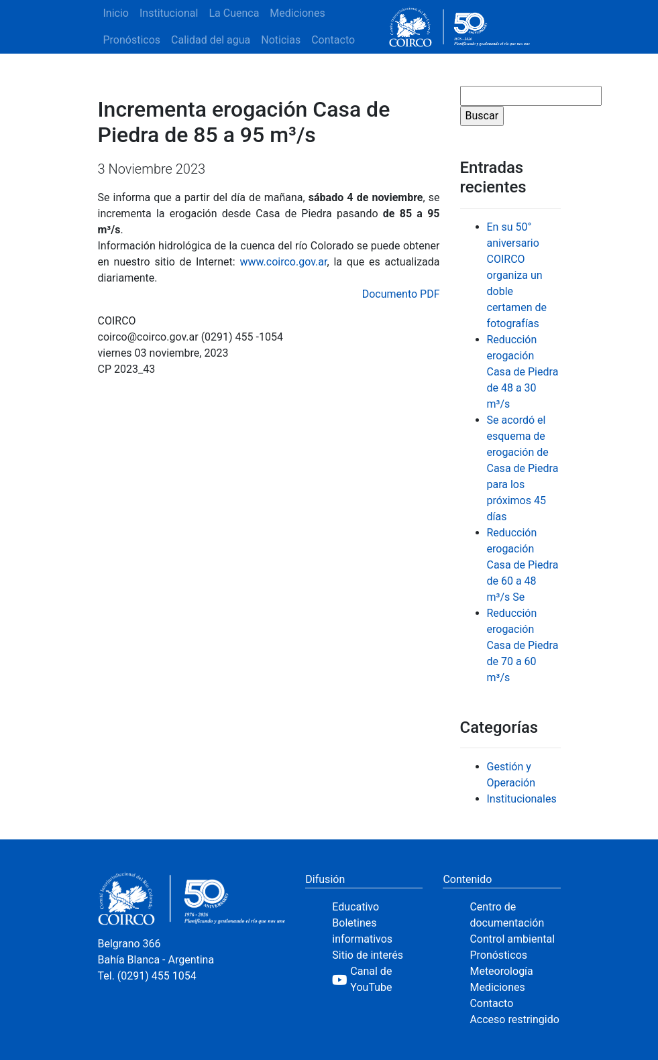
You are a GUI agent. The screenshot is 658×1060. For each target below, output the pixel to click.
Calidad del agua (210, 40)
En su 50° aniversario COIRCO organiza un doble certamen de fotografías (517, 275)
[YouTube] (377, 979)
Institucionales (522, 798)
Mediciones (297, 13)
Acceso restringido (514, 1019)
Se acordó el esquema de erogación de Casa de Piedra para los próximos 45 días (523, 468)
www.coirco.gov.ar (283, 261)
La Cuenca (234, 13)
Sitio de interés (367, 955)
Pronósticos (132, 40)
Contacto (333, 40)
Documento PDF (401, 294)
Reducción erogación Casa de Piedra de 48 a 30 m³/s (523, 371)
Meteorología (501, 971)
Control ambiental (512, 939)
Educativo (355, 906)
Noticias (280, 40)
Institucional (169, 13)
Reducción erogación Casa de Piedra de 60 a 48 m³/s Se (523, 564)
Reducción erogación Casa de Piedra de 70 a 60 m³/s (523, 645)
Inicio (116, 13)
